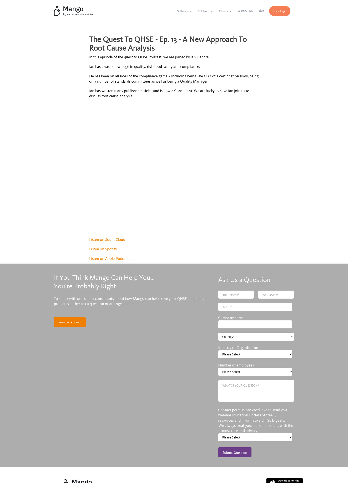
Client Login (280, 11)
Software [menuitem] (183, 11)
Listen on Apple (102, 202)
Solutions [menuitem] (204, 11)
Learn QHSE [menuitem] (245, 11)
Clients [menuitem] (223, 11)
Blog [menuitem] (261, 11)
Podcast (122, 202)
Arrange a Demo (70, 266)
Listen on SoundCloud (107, 183)
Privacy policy (116, 464)
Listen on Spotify (103, 193)
